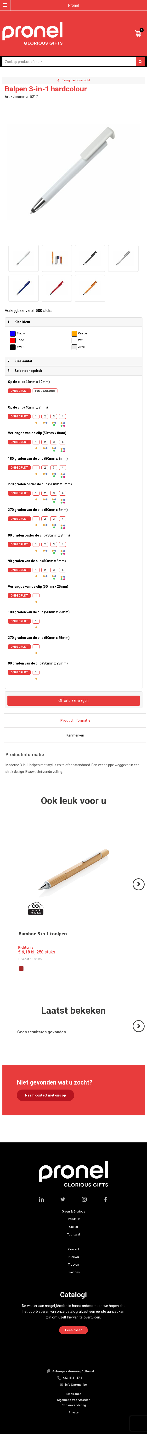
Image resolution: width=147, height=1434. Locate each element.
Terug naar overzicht (76, 80)
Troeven (73, 1264)
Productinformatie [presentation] (75, 720)
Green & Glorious (73, 1211)
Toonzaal (73, 1234)
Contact (73, 1249)
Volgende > (139, 1031)
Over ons (74, 1272)
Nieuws (73, 1257)
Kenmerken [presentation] (75, 735)
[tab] (75, 720)
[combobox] (73, 61)
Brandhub (73, 1219)
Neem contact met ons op (45, 1095)
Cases (73, 1227)
